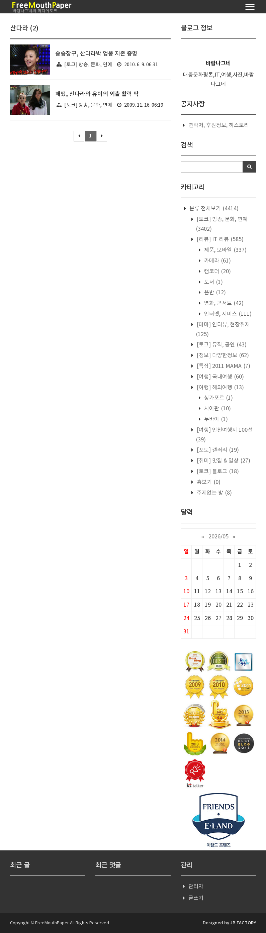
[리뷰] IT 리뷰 (219, 239)
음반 (214, 293)
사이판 (217, 409)
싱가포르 (218, 398)
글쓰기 (195, 898)
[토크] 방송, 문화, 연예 (88, 65)
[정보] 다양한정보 (222, 355)
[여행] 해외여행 (219, 388)
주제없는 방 (213, 493)
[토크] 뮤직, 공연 (221, 345)
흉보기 (207, 482)
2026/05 (218, 537)
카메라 (217, 261)
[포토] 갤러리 (217, 450)
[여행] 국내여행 (219, 377)
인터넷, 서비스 (227, 314)
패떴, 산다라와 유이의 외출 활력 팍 (97, 94)
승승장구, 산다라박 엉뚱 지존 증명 (96, 53)
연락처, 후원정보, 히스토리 (218, 125)
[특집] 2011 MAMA (222, 366)
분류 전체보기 (213, 209)
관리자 (195, 887)
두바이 (215, 419)
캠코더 (217, 272)
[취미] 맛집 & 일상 (222, 461)
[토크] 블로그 (217, 472)
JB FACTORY (243, 923)
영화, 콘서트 (223, 303)
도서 (213, 282)
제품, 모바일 (225, 250)
